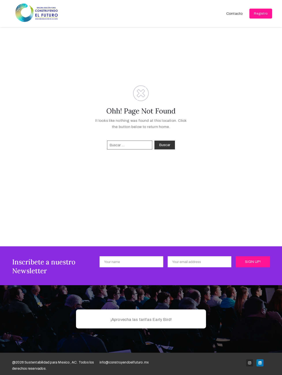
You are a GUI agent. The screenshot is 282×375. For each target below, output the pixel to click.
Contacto (234, 13)
